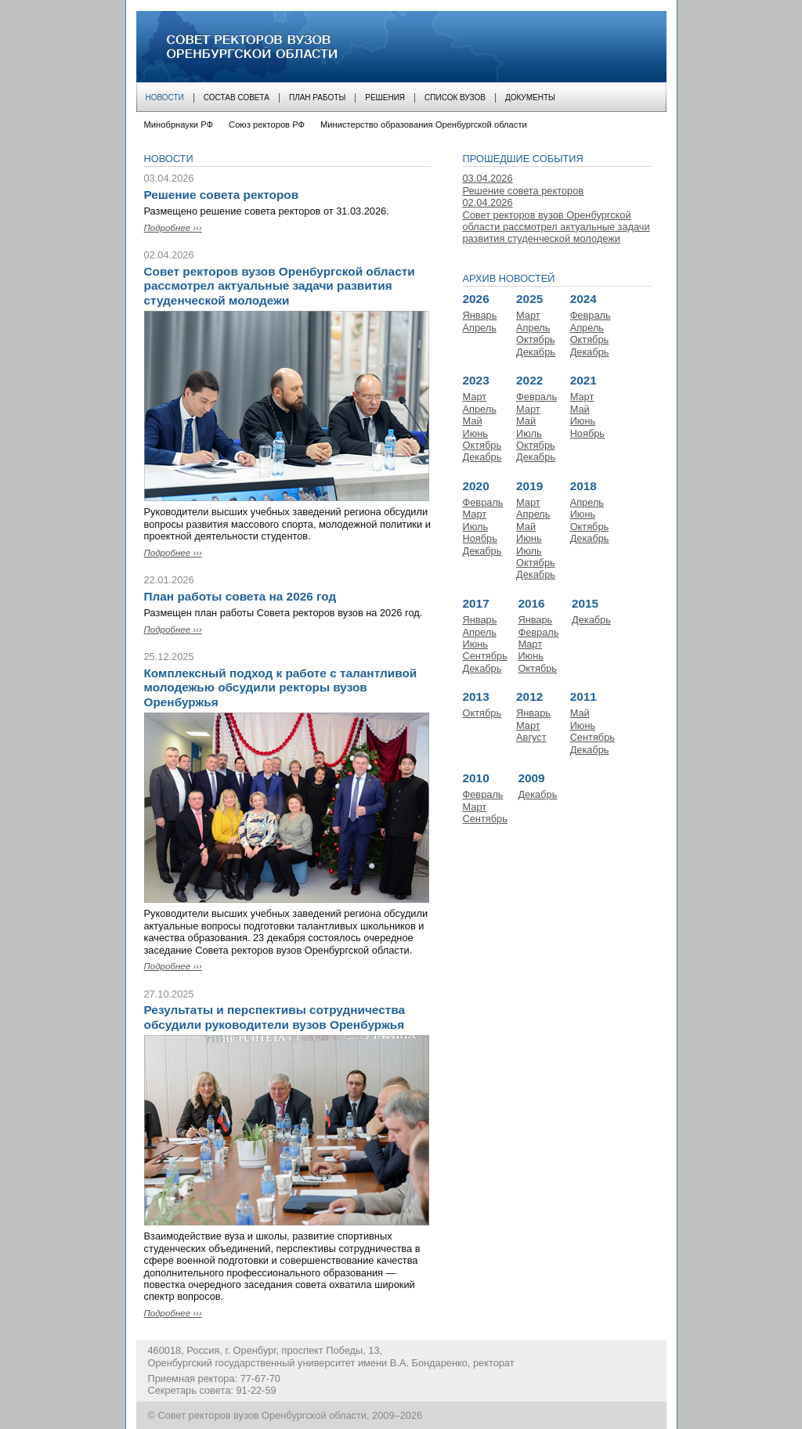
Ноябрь (587, 433)
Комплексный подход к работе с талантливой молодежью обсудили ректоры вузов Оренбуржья (280, 687)
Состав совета (236, 97)
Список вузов (455, 97)
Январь (480, 315)
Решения (385, 97)
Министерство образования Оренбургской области (423, 124)
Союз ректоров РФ (267, 124)
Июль (529, 433)
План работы (317, 97)
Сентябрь (485, 656)
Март (528, 315)
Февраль (590, 315)
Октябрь (535, 339)
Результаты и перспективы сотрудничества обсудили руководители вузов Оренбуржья (275, 1016)
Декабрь (535, 352)
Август (531, 737)
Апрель (480, 328)
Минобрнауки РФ (179, 124)
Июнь (476, 433)
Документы (530, 97)
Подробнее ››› (173, 228)
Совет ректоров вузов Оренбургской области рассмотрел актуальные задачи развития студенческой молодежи (279, 286)
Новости (165, 97)
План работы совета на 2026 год (240, 596)
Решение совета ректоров (221, 194)
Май (472, 421)
